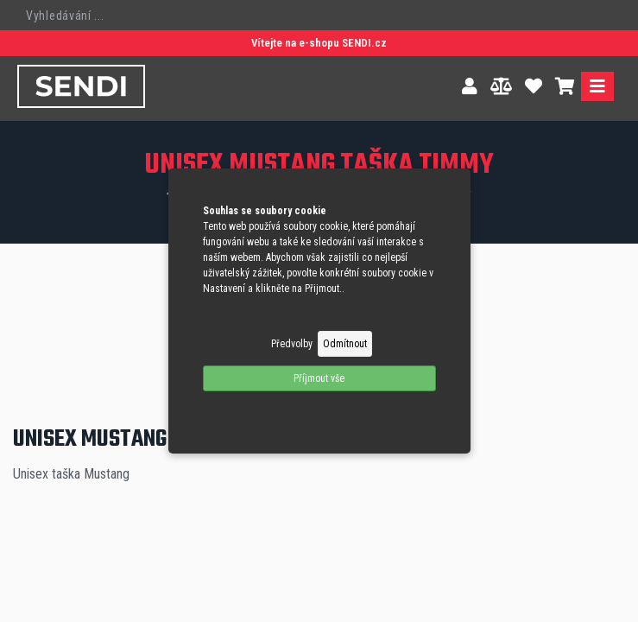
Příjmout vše (319, 378)
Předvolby (292, 344)
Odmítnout (345, 344)
